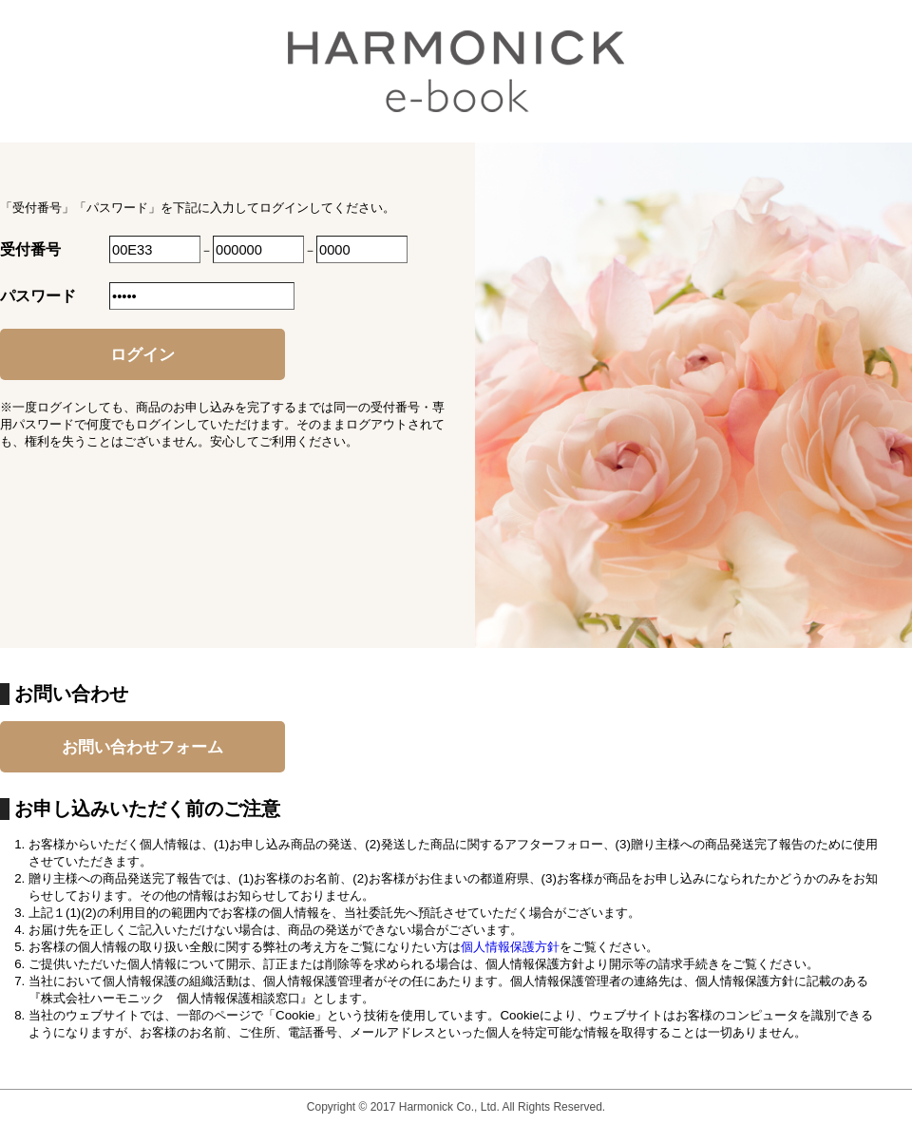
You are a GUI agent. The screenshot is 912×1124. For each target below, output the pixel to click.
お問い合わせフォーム (142, 746)
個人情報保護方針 (510, 947)
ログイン (142, 354)
